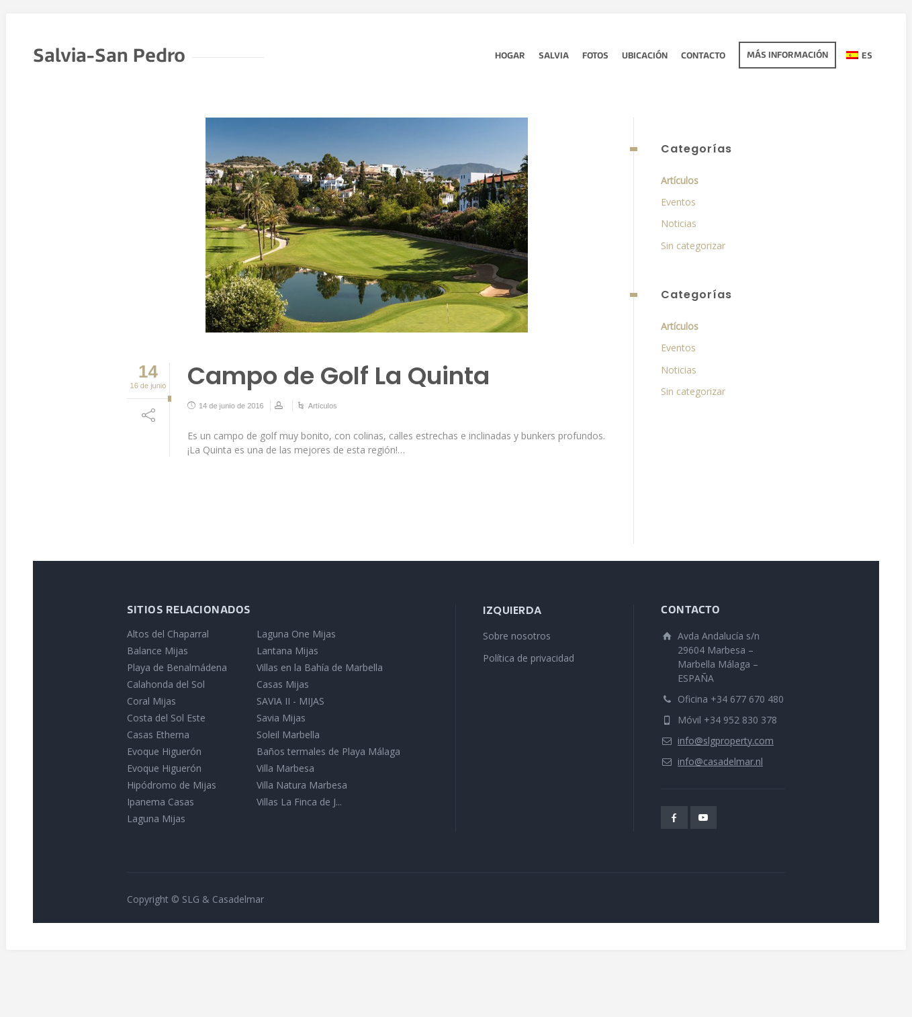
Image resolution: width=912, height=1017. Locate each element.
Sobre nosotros (517, 635)
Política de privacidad (528, 658)
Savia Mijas (281, 717)
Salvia (554, 56)
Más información (787, 55)
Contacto (703, 56)
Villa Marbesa (285, 768)
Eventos (678, 201)
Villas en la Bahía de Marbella (320, 667)
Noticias (678, 223)
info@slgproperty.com (726, 740)
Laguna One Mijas (296, 633)
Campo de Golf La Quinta (338, 376)
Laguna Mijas (156, 818)
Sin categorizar (693, 245)
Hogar (510, 56)
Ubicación (645, 56)
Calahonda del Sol (166, 684)
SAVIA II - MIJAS (290, 701)
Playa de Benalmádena (177, 667)
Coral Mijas (151, 701)
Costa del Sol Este (166, 717)
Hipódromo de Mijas (171, 785)
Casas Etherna (158, 734)
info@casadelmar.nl (720, 761)
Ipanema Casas (160, 801)
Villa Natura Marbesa (302, 785)
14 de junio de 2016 (231, 406)
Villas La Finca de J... (299, 801)
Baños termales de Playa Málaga (328, 751)
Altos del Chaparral (168, 633)
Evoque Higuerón (164, 751)
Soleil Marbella (288, 734)
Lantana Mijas (287, 650)
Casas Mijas (283, 684)
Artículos (322, 406)
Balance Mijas (157, 650)
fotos (595, 56)
